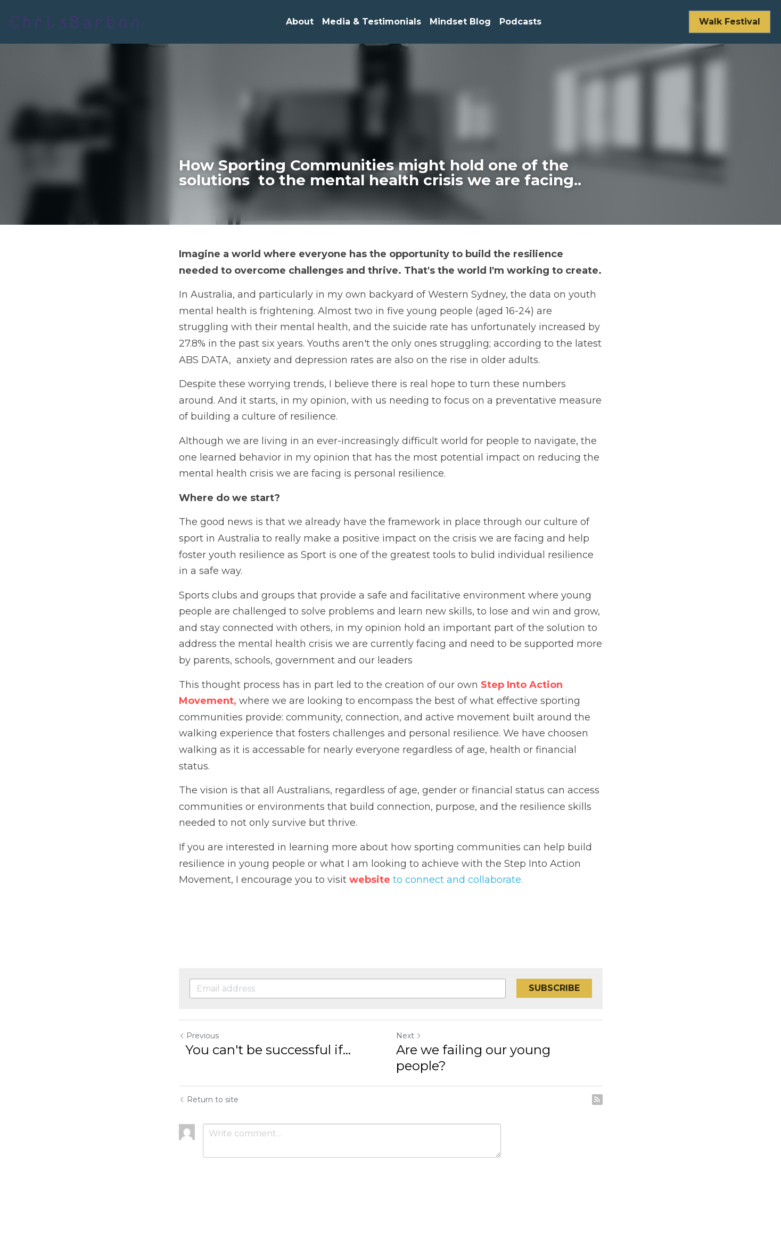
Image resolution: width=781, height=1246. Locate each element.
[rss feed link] (597, 1099)
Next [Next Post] (409, 1035)
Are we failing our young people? (473, 1057)
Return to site (209, 1099)
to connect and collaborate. (456, 880)
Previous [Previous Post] (199, 1035)
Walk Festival (729, 22)
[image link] (74, 21)
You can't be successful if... (265, 1050)
